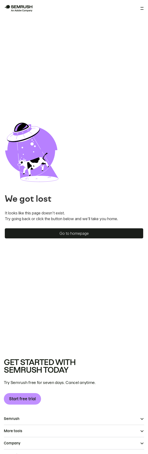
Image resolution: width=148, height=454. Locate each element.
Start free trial (22, 399)
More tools (13, 431)
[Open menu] (142, 8)
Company (12, 443)
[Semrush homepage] (18, 8)
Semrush (11, 419)
